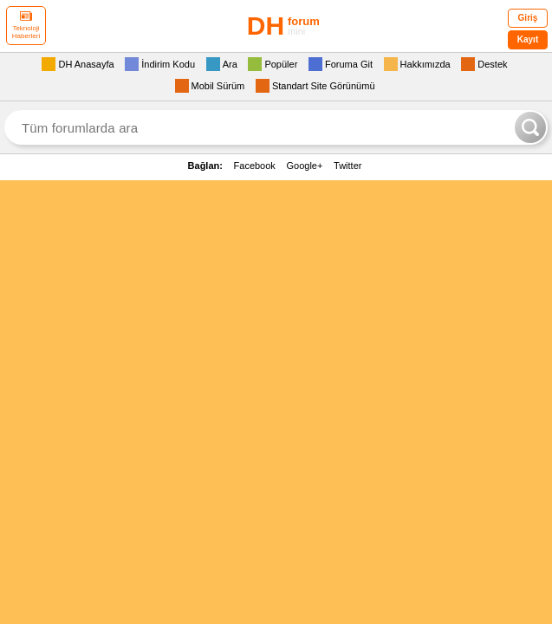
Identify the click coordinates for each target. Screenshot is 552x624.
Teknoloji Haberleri (26, 25)
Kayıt (527, 39)
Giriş (528, 18)
